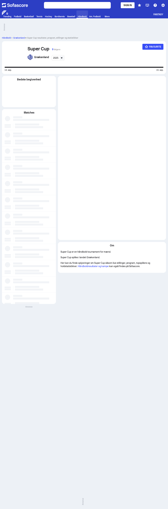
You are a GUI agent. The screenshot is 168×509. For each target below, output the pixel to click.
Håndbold (6, 38)
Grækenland (19, 38)
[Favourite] (152, 47)
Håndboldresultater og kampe (93, 102)
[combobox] (58, 58)
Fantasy (158, 14)
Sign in (128, 5)
